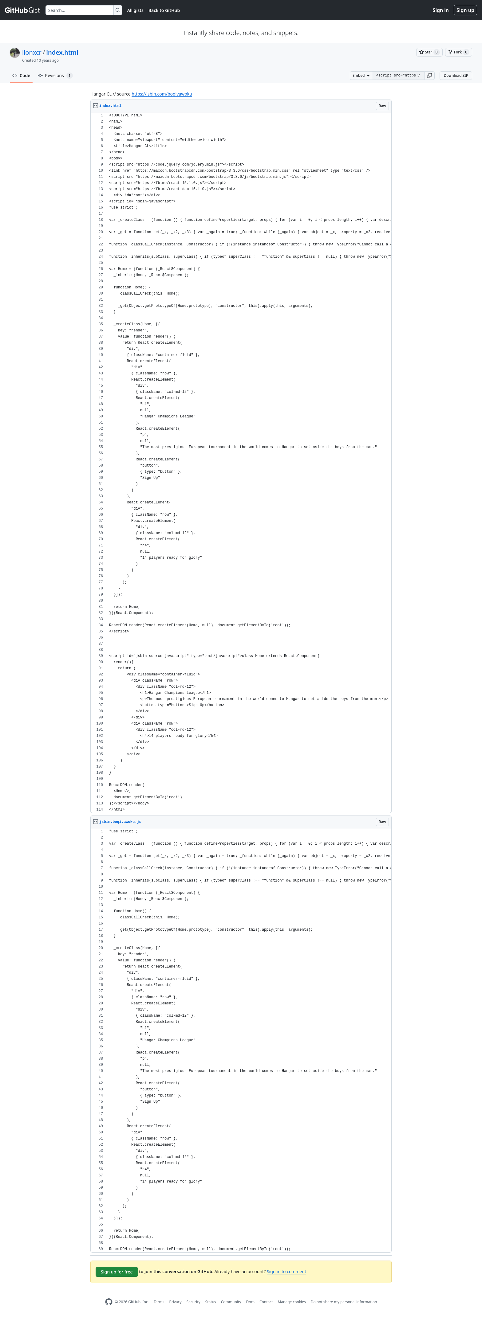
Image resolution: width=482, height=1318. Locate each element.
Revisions (55, 75)
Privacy (175, 1301)
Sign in (441, 10)
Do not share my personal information (344, 1301)
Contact (266, 1301)
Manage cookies (292, 1301)
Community (231, 1301)
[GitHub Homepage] (109, 1302)
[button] (429, 75)
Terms (159, 1301)
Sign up (465, 10)
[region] (241, 462)
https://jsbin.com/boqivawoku (162, 94)
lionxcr (31, 52)
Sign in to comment (286, 1271)
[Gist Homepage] (23, 10)
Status (210, 1301)
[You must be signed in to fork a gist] (458, 52)
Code (21, 75)
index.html (62, 52)
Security (193, 1301)
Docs (250, 1301)
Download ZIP (456, 75)
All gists (135, 10)
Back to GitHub (164, 10)
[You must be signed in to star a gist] (429, 52)
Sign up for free (117, 1272)
